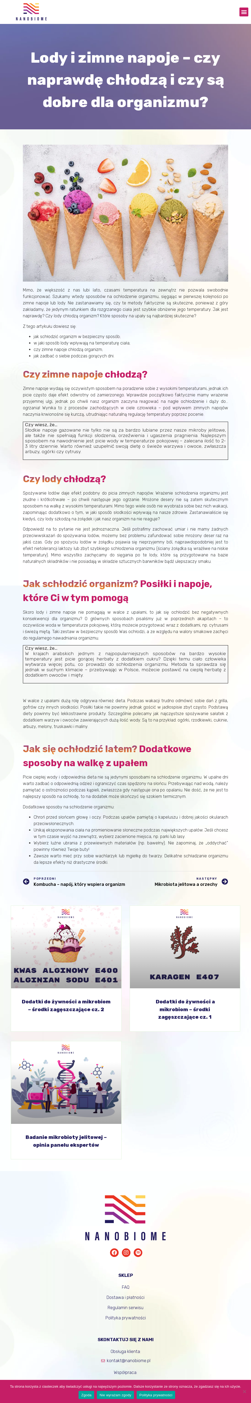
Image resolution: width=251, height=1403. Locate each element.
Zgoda (86, 1395)
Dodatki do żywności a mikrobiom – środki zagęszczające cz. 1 (185, 1009)
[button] (243, 12)
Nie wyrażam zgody (115, 1395)
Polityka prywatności (155, 1395)
